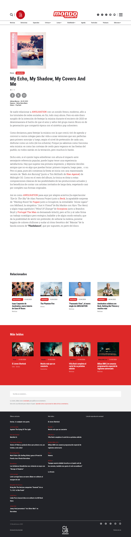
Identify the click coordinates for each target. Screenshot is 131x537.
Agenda (83, 23)
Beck (62, 198)
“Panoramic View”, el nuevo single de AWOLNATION (79, 304)
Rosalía (43, 359)
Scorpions (61, 208)
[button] (20, 14)
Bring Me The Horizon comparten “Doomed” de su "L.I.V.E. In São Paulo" (26, 488)
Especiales (36, 23)
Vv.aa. (14, 359)
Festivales (94, 23)
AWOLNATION (39, 111)
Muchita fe (13, 437)
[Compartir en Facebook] (12, 95)
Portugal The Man (27, 212)
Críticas (48, 23)
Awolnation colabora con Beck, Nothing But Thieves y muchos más (108, 306)
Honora (50, 455)
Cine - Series (16, 367)
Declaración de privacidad (16, 530)
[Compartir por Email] (24, 95)
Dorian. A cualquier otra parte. (20, 422)
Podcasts (105, 23)
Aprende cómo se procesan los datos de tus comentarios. (52, 404)
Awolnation (20, 73)
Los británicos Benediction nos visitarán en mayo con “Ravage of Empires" (27, 467)
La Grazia (51, 472)
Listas (59, 23)
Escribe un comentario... (20, 394)
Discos (42, 306)
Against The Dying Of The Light (20, 429)
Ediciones (117, 23)
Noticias (12, 23)
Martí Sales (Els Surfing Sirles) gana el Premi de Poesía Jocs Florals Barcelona (26, 456)
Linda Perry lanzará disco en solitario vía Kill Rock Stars (26, 499)
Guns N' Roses (17, 299)
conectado (26, 401)
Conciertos (43, 369)
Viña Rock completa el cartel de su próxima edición (77, 366)
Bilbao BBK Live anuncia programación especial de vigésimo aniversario (107, 366)
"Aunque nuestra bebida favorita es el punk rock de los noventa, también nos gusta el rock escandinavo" (65, 464)
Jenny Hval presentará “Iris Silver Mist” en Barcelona (24, 510)
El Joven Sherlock (19, 364)
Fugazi (36, 201)
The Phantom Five (47, 303)
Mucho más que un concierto (47, 365)
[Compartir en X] (18, 95)
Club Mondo (71, 23)
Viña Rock (72, 359)
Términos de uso (117, 530)
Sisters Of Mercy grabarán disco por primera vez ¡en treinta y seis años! (27, 446)
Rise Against (73, 174)
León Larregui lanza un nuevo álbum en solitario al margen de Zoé (26, 478)
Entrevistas (24, 23)
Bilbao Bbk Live (102, 359)
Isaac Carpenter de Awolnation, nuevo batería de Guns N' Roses (22, 306)
